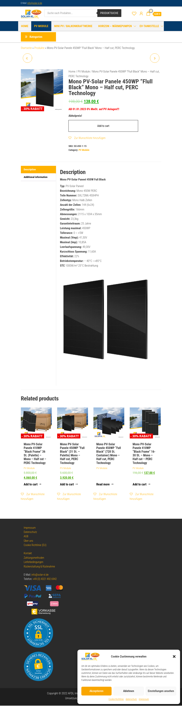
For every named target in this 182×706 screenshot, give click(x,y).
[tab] (38, 170)
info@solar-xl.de (34, 3)
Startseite (26, 48)
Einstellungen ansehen (161, 691)
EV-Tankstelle (149, 26)
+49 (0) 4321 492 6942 (45, 579)
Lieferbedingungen (34, 562)
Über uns (28, 541)
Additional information (36, 177)
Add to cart (103, 126)
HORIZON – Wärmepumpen (115, 26)
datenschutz (131, 699)
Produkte (39, 48)
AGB (26, 536)
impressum (144, 699)
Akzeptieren (96, 691)
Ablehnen (128, 691)
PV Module (41, 26)
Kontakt (28, 553)
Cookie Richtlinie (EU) (35, 545)
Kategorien (36, 37)
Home (71, 72)
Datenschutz (30, 532)
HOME (24, 26)
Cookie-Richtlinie (116, 699)
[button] (174, 656)
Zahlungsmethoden (34, 558)
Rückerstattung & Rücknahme (39, 566)
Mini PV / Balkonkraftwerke (73, 26)
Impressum (30, 528)
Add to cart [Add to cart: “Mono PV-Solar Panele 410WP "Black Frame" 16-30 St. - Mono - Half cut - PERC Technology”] (139, 485)
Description (30, 169)
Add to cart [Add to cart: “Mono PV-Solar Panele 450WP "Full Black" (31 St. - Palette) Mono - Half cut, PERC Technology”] (67, 485)
